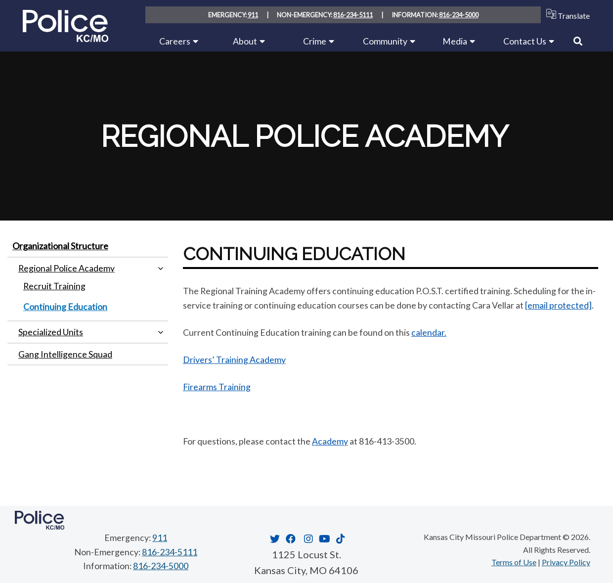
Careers (174, 41)
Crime (314, 41)
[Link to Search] (578, 41)
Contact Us (524, 41)
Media (454, 41)
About (245, 41)
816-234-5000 (459, 15)
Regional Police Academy (66, 268)
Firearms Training (217, 386)
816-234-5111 (353, 15)
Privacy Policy (566, 562)
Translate (565, 14)
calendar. (428, 332)
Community (385, 41)
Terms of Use (513, 562)
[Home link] (65, 38)
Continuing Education (65, 306)
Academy (330, 441)
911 (253, 15)
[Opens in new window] (273, 538)
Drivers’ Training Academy (234, 359)
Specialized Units (50, 331)
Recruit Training (54, 285)
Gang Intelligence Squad (65, 354)
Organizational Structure (60, 245)
